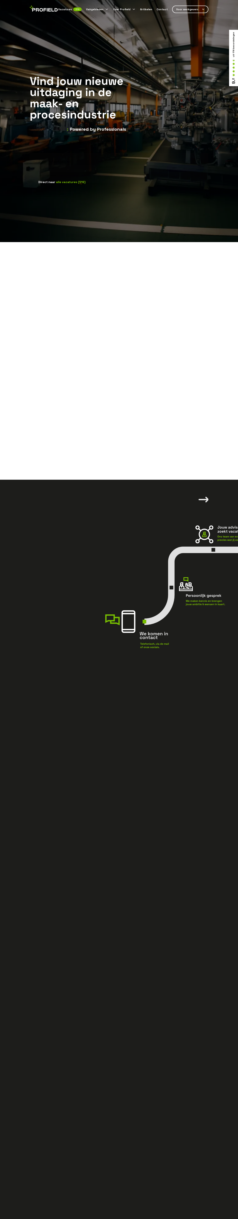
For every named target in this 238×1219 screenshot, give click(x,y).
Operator (122, 169)
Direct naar (62, 182)
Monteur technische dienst (98, 169)
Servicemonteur (68, 169)
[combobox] (66, 162)
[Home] (44, 9)
